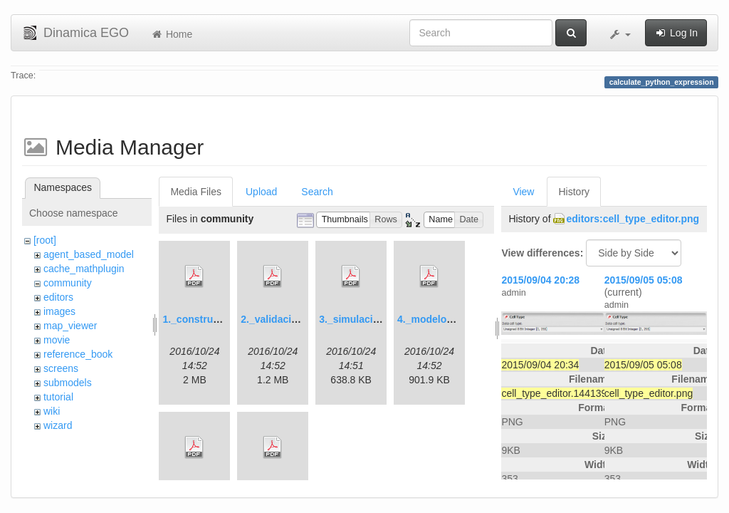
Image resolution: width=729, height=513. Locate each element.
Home (171, 34)
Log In (676, 32)
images (59, 311)
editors (58, 297)
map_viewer (70, 325)
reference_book (77, 354)
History (573, 191)
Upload (261, 191)
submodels (67, 382)
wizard (57, 425)
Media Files (195, 191)
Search (316, 191)
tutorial (58, 397)
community (67, 283)
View (523, 191)
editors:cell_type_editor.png (632, 218)
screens (60, 368)
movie (56, 340)
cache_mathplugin (84, 268)
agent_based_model (88, 254)
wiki (51, 411)
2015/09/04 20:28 (540, 280)
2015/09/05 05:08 (643, 280)
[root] (44, 240)
